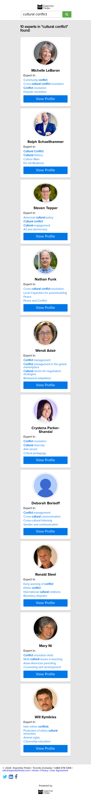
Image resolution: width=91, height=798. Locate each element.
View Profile (45, 109)
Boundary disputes (35, 663)
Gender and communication (40, 582)
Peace (27, 335)
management (36, 408)
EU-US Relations (33, 176)
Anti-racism (30, 497)
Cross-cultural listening (37, 578)
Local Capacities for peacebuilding (45, 331)
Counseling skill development (42, 744)
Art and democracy (35, 252)
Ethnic (32, 655)
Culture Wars (31, 172)
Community (35, 83)
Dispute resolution (35, 95)
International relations (41, 659)
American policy (38, 240)
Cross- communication (41, 574)
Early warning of (38, 651)
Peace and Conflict (35, 338)
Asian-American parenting (39, 740)
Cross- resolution (43, 87)
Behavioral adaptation (37, 426)
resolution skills (38, 732)
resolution (34, 91)
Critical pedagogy (34, 501)
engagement (36, 248)
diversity (33, 493)
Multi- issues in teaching (42, 736)
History (33, 168)
